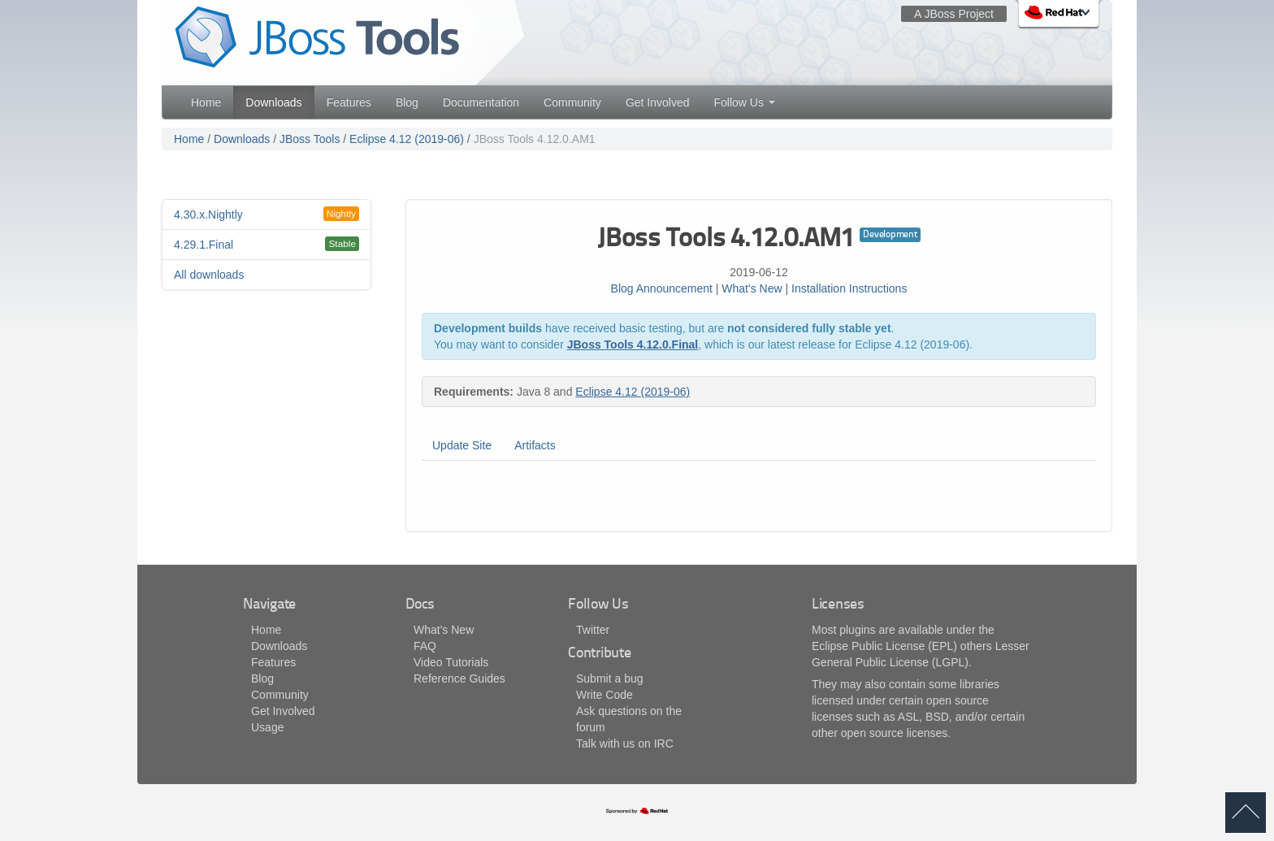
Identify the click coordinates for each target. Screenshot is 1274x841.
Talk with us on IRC (625, 743)
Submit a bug (610, 678)
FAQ (425, 645)
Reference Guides (459, 678)
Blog (407, 102)
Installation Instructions (849, 288)
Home (206, 102)
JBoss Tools (310, 138)
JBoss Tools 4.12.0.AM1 (535, 138)
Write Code (604, 694)
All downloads (209, 274)
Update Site (462, 445)
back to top (1245, 812)
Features (349, 102)
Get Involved (658, 102)
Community (572, 102)
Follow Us (743, 102)
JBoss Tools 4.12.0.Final (633, 344)
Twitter (592, 629)
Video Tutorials (451, 662)
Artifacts (535, 445)
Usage (267, 727)
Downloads (273, 102)
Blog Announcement (662, 288)
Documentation (481, 102)
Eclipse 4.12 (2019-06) (406, 138)
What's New (752, 288)
